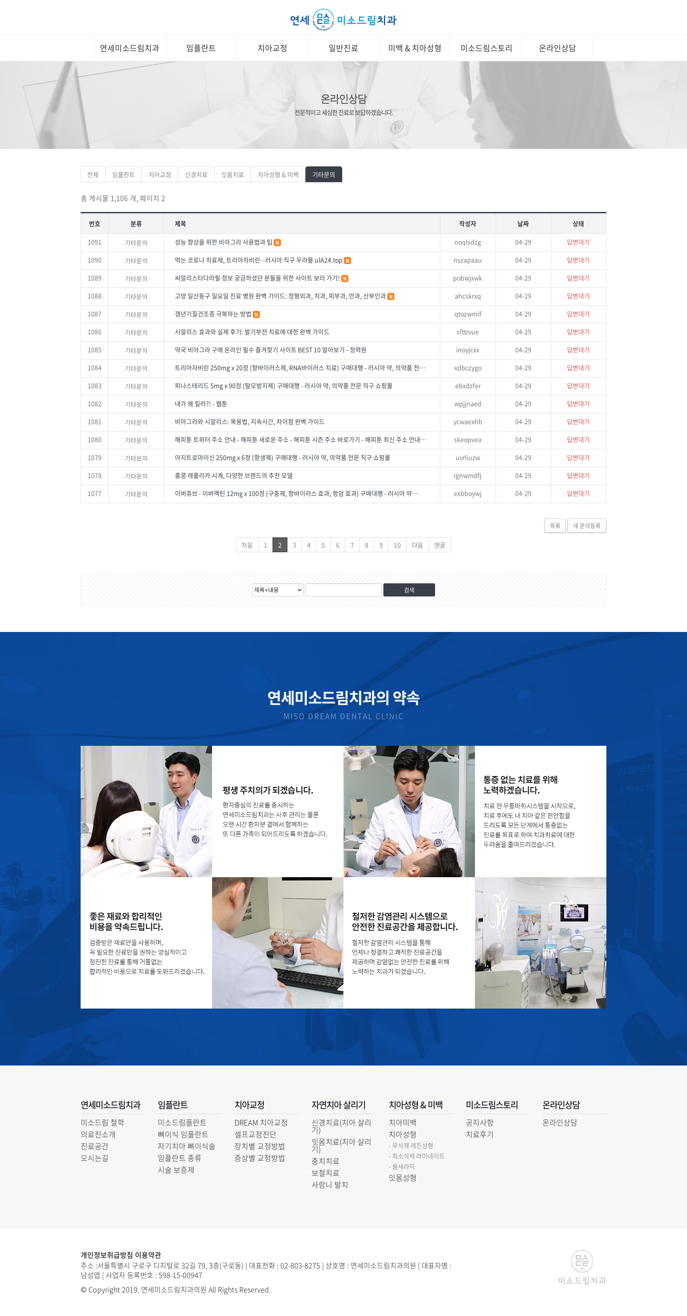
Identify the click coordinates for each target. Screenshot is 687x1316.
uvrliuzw (468, 457)
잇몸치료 (232, 174)
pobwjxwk (467, 277)
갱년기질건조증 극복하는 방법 (214, 313)
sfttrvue (468, 331)
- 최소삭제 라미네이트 (417, 1156)
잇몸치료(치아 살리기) (342, 1145)
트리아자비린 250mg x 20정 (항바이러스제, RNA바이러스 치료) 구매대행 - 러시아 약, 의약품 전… (300, 367)
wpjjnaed (468, 403)
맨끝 (440, 544)
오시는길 (95, 1157)
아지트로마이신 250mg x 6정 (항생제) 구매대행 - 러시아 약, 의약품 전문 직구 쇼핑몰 (282, 457)
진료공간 (95, 1146)
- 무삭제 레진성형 (411, 1145)
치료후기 (480, 1134)
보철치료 (326, 1172)
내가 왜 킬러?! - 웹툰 (201, 403)
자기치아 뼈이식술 (187, 1146)
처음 (247, 544)
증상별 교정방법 (259, 1157)
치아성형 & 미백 (278, 174)
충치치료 (326, 1160)
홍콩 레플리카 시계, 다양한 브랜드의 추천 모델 (234, 475)
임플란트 (201, 48)
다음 (417, 544)
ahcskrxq (468, 295)
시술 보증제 (176, 1169)
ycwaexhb (467, 421)
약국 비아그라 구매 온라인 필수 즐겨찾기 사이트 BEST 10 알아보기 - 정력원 (271, 349)
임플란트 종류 (180, 1157)
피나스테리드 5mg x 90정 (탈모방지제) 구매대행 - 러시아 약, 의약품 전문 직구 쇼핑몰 (284, 385)
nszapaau (467, 259)
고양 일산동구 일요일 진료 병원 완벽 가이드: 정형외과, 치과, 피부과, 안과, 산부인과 (281, 295)
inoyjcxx (467, 349)
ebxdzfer (468, 385)
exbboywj (468, 493)
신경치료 (196, 174)
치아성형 (403, 1134)
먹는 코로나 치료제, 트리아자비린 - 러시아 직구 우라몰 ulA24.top (259, 259)
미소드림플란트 (182, 1122)
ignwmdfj (468, 475)
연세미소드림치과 (129, 48)
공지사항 (480, 1122)
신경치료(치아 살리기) (342, 1125)
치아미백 (403, 1122)
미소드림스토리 (486, 48)
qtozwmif (468, 313)
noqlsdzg (467, 241)
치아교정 (272, 48)
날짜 (523, 223)
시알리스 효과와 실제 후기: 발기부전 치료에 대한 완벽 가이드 (252, 331)
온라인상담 (557, 48)
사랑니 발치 (330, 1184)
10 (397, 544)
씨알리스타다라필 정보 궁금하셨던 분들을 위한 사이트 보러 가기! (258, 277)
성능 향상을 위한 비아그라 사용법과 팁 (224, 241)
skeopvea (468, 439)
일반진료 (343, 48)
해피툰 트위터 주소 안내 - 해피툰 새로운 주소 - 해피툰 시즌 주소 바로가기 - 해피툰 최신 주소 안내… (300, 439)
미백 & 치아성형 (415, 48)
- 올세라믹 (402, 1166)
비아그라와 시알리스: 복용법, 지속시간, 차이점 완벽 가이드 (250, 421)
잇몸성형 (403, 1177)
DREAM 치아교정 (261, 1122)
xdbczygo (468, 367)
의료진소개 (98, 1134)
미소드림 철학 (102, 1122)
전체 (93, 174)
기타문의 (323, 174)
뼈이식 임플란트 (183, 1134)
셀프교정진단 (255, 1134)
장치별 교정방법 (259, 1146)
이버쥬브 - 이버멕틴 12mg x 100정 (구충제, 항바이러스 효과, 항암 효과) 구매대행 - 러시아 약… (296, 493)
